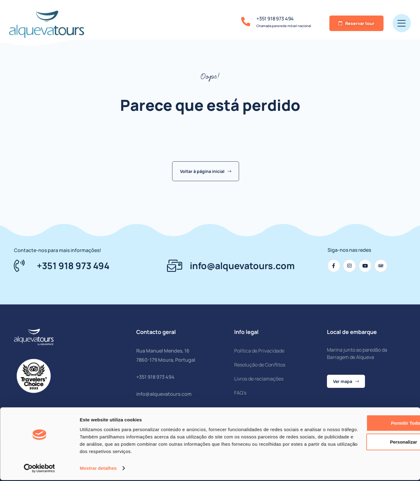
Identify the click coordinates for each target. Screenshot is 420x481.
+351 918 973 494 (275, 18)
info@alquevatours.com (164, 394)
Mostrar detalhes (98, 469)
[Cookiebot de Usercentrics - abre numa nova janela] (39, 469)
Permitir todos (369, 424)
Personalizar (369, 442)
